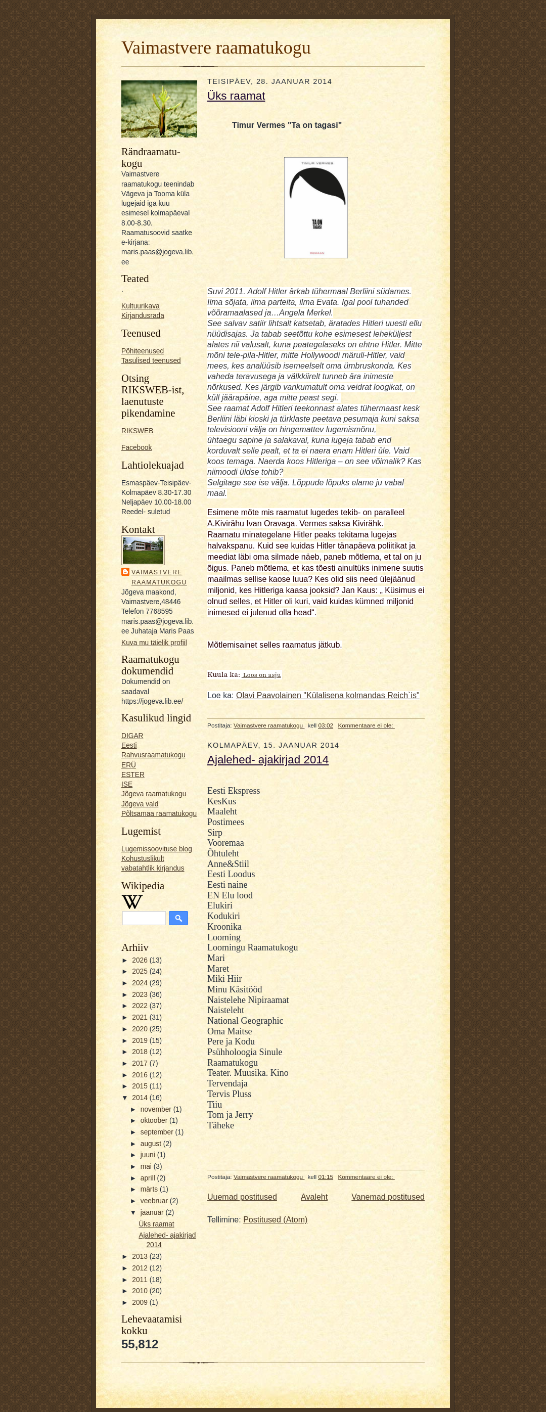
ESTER (133, 775)
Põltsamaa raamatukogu (159, 813)
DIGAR (132, 736)
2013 (140, 1256)
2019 (140, 1040)
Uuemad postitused (242, 1197)
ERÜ (128, 765)
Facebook (136, 447)
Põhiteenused (142, 351)
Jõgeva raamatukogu (153, 794)
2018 (140, 1052)
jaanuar (153, 1212)
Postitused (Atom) (275, 1219)
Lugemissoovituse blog (156, 849)
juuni (149, 1155)
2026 (140, 960)
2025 (140, 971)
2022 (140, 1006)
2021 (140, 1017)
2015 (140, 1086)
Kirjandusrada (142, 316)
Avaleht (314, 1197)
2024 (140, 983)
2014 (140, 1098)
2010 (140, 1291)
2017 (140, 1063)
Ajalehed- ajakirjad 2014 (268, 759)
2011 (140, 1280)
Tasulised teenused (151, 361)
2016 (140, 1075)
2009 (140, 1302)
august (152, 1144)
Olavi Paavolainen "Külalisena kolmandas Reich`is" (328, 695)
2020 (140, 1029)
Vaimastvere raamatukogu (216, 47)
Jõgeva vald (139, 804)
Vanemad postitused (388, 1197)
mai (147, 1166)
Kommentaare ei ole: (366, 725)
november (157, 1109)
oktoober (155, 1120)
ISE (126, 784)
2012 (140, 1268)
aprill (149, 1178)
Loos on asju (261, 675)
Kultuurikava (140, 306)
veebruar (155, 1201)
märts (150, 1189)
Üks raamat (156, 1224)
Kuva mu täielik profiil (154, 643)
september (158, 1132)
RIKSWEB (137, 431)
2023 (140, 994)
